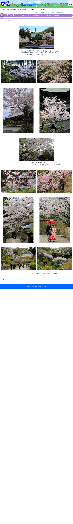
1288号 (34, 12)
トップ (4, 9)
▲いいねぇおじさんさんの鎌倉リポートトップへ (59, 12)
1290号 (41, 12)
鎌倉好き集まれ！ (12, 9)
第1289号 (43, 9)
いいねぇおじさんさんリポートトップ (29, 9)
